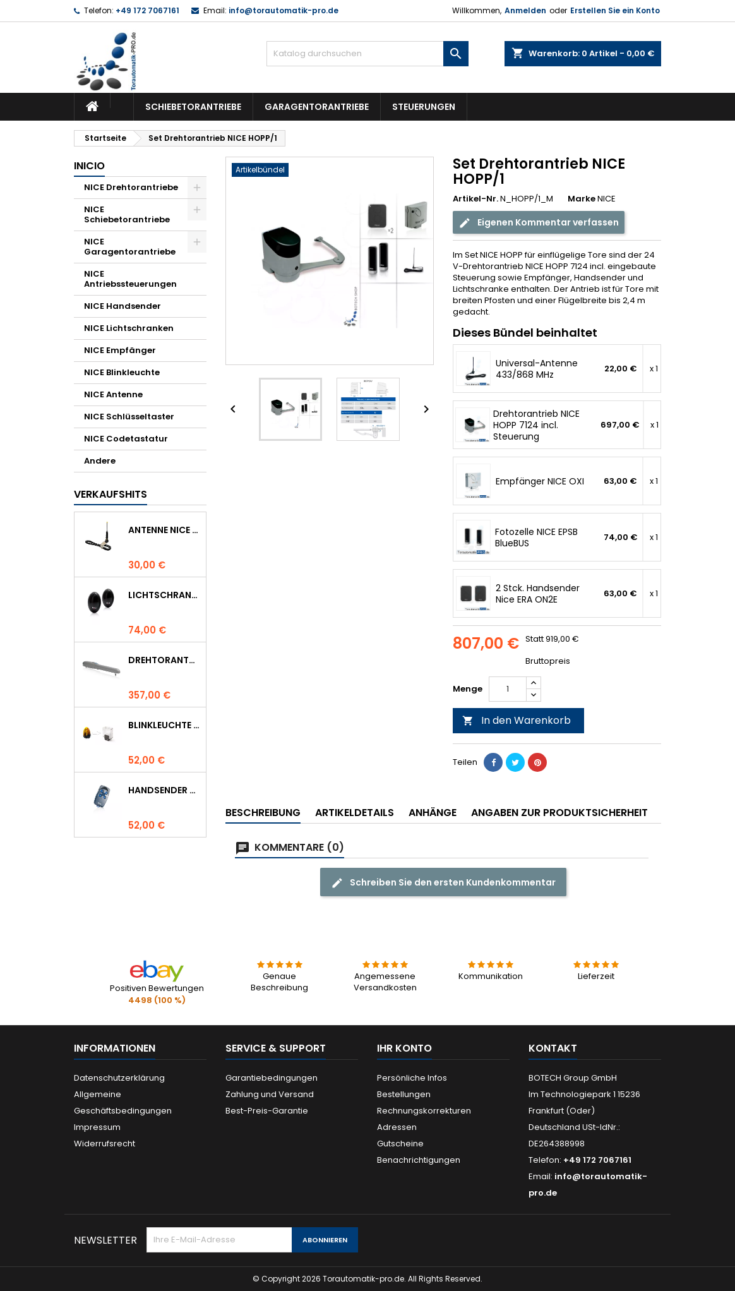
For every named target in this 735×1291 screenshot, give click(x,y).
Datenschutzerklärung (119, 1078)
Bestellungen (404, 1094)
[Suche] (367, 53)
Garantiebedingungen (271, 1078)
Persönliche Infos (412, 1078)
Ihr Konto (404, 1048)
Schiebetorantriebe (193, 106)
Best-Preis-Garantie (266, 1111)
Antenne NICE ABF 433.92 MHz (164, 530)
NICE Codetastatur (126, 439)
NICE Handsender (122, 306)
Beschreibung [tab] (263, 812)
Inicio (89, 166)
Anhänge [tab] (433, 812)
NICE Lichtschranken (129, 328)
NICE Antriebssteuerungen (130, 279)
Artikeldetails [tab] (354, 812)
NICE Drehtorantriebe (131, 187)
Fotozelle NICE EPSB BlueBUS (536, 537)
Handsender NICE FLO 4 (164, 790)
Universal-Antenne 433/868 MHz (537, 368)
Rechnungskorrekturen (424, 1111)
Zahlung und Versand (269, 1094)
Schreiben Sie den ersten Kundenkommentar (443, 882)
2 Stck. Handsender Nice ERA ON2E (538, 593)
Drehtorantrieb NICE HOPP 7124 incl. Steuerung (536, 425)
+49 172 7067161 (147, 10)
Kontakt (553, 1048)
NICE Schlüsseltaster (129, 417)
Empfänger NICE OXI (540, 481)
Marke (581, 199)
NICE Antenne (113, 394)
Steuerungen (423, 106)
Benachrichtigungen (418, 1160)
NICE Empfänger (120, 350)
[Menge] (508, 689)
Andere (100, 461)
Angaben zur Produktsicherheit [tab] (559, 812)
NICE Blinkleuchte (122, 372)
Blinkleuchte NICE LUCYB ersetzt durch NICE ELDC (164, 725)
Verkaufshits (110, 494)
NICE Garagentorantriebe (130, 247)
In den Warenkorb (516, 720)
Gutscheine (400, 1144)
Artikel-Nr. (475, 199)
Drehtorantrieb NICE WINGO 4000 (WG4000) (164, 660)
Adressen (397, 1127)
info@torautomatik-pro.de (283, 10)
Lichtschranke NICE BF (164, 595)
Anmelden (525, 10)
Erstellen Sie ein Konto (615, 10)
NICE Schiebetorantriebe (127, 214)
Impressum (97, 1127)
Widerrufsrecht (104, 1144)
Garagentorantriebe (317, 106)
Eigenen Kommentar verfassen (538, 222)
